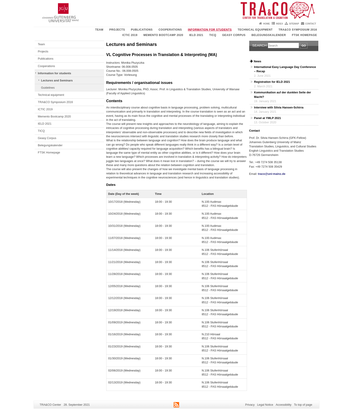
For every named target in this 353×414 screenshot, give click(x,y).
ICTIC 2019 (129, 35)
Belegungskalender (268, 35)
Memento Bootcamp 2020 (163, 35)
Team (99, 29)
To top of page (303, 404)
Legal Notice (265, 404)
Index (279, 23)
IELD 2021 (196, 35)
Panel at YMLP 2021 (267, 118)
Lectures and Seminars (57, 80)
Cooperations (170, 29)
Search (259, 45)
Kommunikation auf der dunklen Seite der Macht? (282, 94)
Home (266, 23)
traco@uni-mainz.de (271, 174)
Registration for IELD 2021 (272, 81)
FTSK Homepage (304, 35)
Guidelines (47, 87)
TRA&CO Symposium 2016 (297, 29)
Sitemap (294, 23)
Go (303, 45)
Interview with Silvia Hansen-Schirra (278, 107)
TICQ (212, 35)
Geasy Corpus (234, 35)
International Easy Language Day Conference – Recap (285, 69)
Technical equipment (255, 29)
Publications (142, 29)
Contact (310, 23)
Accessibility (284, 404)
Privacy (250, 404)
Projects (117, 29)
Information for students (210, 29)
